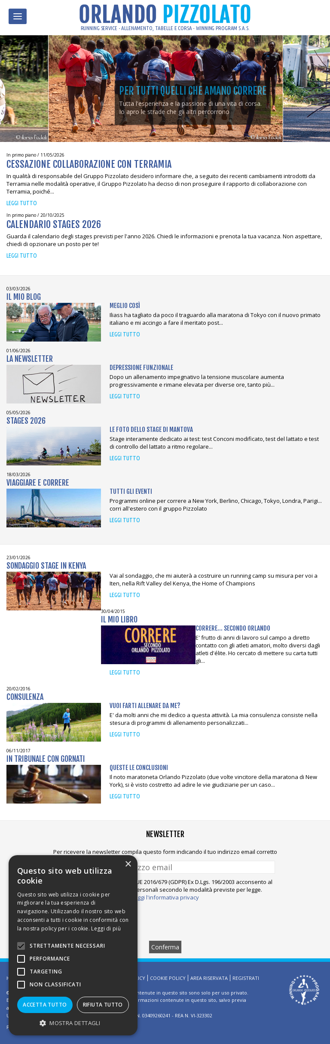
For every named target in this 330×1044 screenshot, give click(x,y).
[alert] (73, 945)
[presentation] (165, 920)
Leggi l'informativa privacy (165, 897)
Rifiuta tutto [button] (103, 1004)
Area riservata (209, 978)
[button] (73, 1023)
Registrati (245, 978)
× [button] (128, 864)
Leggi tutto (21, 203)
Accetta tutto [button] (45, 1004)
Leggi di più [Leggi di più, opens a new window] (106, 928)
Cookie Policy (168, 978)
